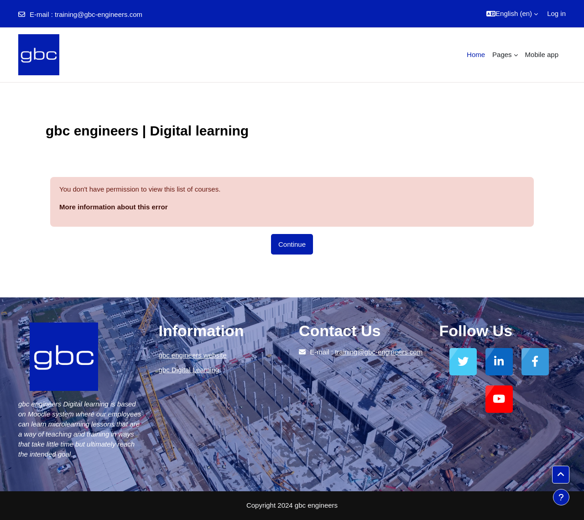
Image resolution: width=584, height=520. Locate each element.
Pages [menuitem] (502, 54)
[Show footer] (561, 497)
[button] (512, 13)
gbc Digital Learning (189, 370)
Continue (292, 244)
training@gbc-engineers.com (98, 14)
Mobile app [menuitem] (541, 54)
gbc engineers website (193, 355)
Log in (556, 13)
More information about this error (113, 207)
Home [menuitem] (476, 54)
